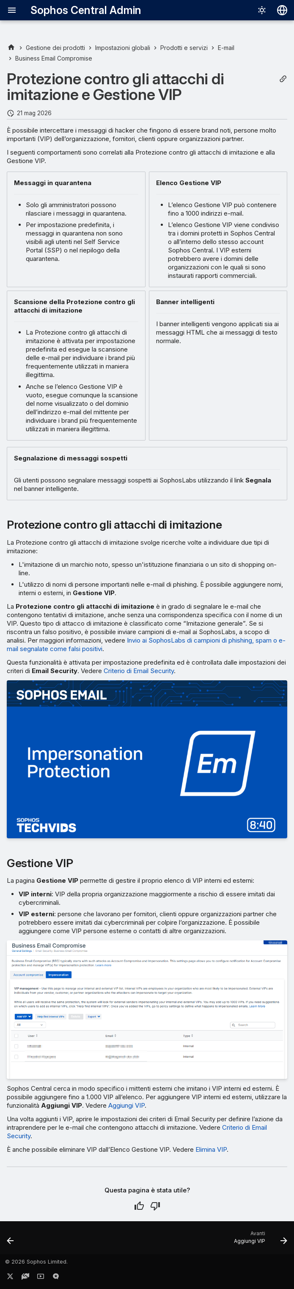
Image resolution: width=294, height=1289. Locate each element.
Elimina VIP (211, 1149)
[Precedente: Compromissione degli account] (11, 1240)
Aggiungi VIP (126, 1105)
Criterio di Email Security (139, 671)
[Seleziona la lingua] (282, 10)
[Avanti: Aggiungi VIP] (258, 1240)
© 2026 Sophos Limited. (36, 1262)
